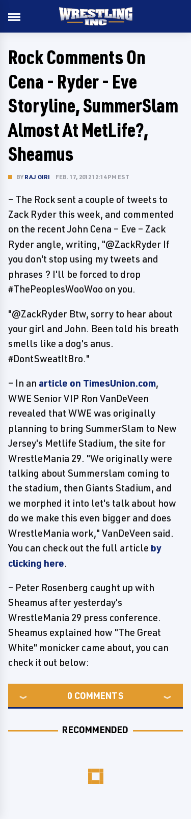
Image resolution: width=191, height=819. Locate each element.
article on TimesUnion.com (97, 383)
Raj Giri (37, 177)
